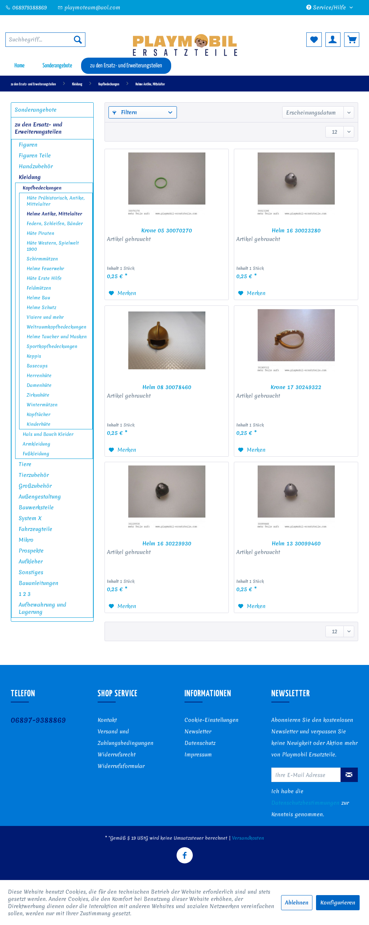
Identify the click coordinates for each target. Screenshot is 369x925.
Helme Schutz (41, 307)
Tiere (25, 464)
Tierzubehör (34, 475)
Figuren (28, 144)
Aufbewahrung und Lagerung (42, 608)
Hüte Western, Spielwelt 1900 (53, 246)
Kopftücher (38, 414)
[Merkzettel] (314, 39)
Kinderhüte (38, 424)
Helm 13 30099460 (296, 543)
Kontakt (107, 720)
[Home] (19, 66)
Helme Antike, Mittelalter (54, 214)
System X (30, 518)
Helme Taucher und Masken (57, 337)
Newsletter (197, 731)
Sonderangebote (36, 109)
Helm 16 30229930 (166, 543)
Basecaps (37, 366)
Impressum (198, 754)
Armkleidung (36, 444)
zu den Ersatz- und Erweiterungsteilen (38, 128)
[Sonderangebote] (57, 66)
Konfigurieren (337, 902)
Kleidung (30, 177)
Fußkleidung (36, 454)
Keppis (34, 356)
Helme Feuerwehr (45, 268)
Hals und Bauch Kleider (48, 434)
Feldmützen (39, 288)
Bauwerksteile (36, 507)
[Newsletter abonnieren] (349, 775)
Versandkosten (248, 838)
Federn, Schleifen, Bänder (55, 223)
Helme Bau (38, 298)
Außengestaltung (40, 496)
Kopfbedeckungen (42, 188)
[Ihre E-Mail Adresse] (306, 775)
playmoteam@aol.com (89, 7)
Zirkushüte (38, 395)
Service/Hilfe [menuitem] (327, 7)
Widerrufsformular (121, 766)
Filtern (124, 112)
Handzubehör (36, 166)
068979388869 (26, 7)
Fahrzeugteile (35, 529)
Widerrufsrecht (116, 754)
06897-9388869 (38, 720)
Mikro (26, 540)
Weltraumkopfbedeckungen (56, 327)
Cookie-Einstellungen (211, 720)
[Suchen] (77, 39)
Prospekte (31, 550)
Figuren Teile (35, 155)
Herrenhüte (39, 375)
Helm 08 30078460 (166, 387)
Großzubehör (35, 486)
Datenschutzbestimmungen (305, 802)
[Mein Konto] (333, 39)
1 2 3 (25, 594)
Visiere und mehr (45, 317)
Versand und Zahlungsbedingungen (126, 737)
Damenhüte (39, 385)
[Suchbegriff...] (45, 39)
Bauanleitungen (38, 583)
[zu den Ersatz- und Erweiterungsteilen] (126, 66)
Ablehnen (296, 902)
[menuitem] (45, 39)
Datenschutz (199, 743)
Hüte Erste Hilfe (44, 278)
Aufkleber (31, 561)
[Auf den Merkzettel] (122, 293)
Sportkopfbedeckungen (52, 346)
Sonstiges (31, 572)
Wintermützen (42, 405)
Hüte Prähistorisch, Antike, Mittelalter (56, 201)
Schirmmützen (42, 259)
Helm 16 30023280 (296, 230)
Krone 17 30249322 (296, 387)
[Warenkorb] (351, 39)
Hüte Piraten (40, 233)
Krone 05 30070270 (166, 230)
